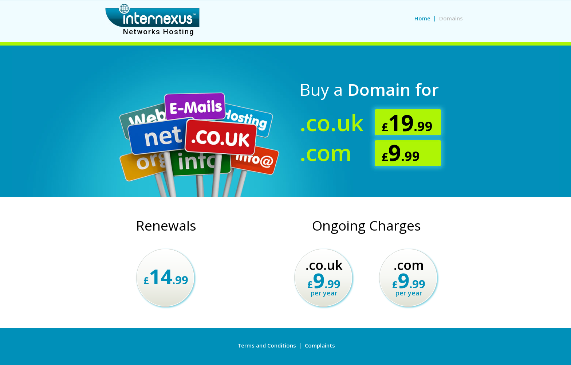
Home (422, 18)
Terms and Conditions (266, 345)
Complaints (320, 345)
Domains (451, 18)
